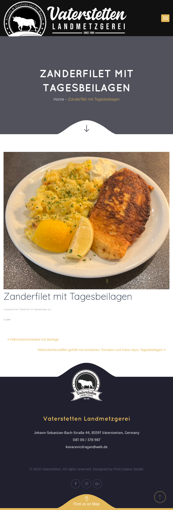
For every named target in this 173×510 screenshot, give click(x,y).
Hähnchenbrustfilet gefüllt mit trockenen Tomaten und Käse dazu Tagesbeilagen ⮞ (102, 350)
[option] (86, 236)
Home (59, 99)
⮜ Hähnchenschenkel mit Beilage (33, 339)
